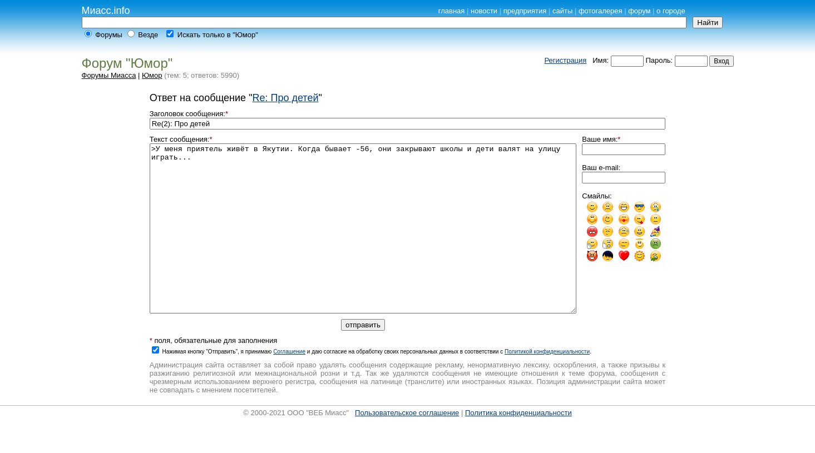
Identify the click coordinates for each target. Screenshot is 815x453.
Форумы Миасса (109, 75)
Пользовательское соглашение (407, 446)
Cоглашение (289, 385)
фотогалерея (601, 11)
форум (639, 11)
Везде (148, 35)
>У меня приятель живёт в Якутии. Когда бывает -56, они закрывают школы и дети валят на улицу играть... (363, 245)
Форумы (108, 35)
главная (451, 11)
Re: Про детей (285, 97)
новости (484, 11)
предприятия (525, 11)
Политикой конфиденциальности (547, 385)
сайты (562, 11)
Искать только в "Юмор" (217, 35)
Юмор (152, 75)
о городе (670, 11)
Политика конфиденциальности (518, 446)
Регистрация (565, 60)
